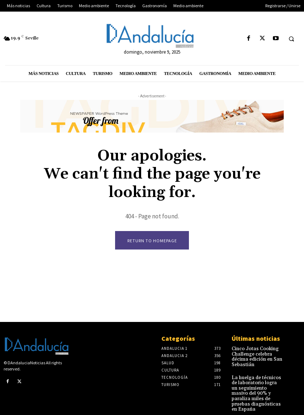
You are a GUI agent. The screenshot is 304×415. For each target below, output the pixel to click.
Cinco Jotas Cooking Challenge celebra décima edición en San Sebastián (255, 356)
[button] (291, 39)
